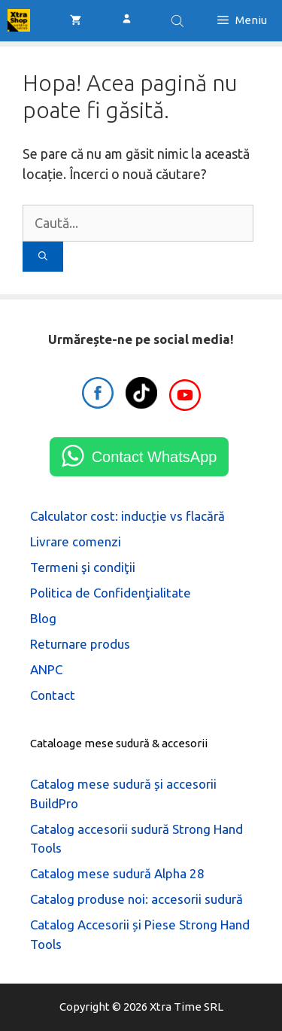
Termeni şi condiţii (82, 567)
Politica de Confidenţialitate (110, 592)
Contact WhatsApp (154, 457)
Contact (52, 695)
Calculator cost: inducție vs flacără (127, 516)
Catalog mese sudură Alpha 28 (117, 873)
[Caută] (43, 257)
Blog (43, 618)
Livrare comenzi (75, 541)
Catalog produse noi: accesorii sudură (136, 899)
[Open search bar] (178, 20)
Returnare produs (80, 644)
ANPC (46, 669)
